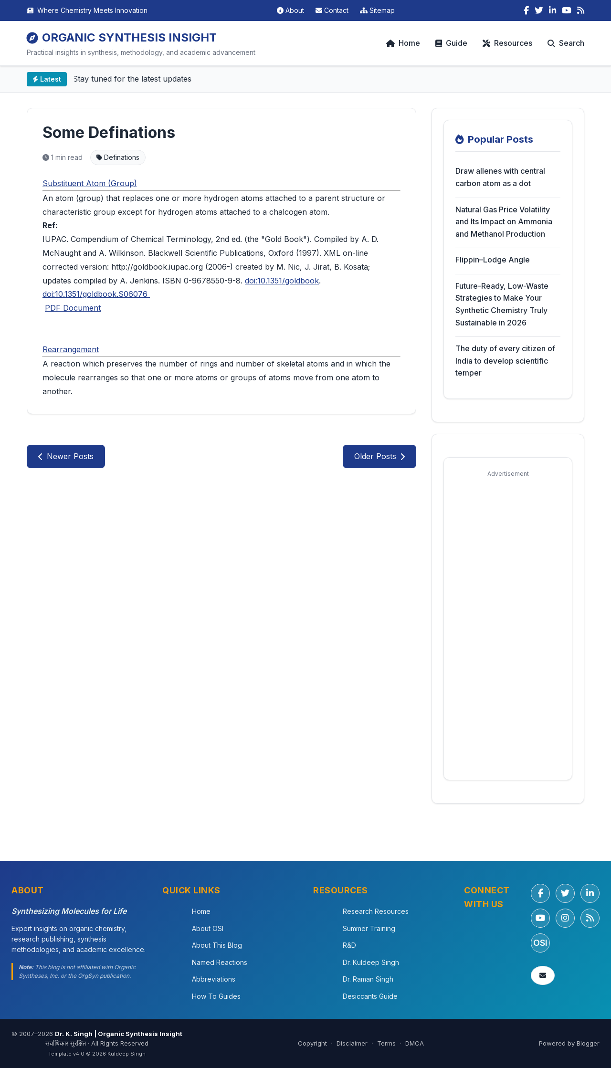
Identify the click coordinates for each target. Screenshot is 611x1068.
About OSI (207, 928)
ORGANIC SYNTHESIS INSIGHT (122, 37)
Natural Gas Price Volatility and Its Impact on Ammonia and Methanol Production (503, 222)
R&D (349, 945)
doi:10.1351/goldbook (282, 280)
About (290, 10)
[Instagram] (565, 918)
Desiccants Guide (370, 996)
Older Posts (379, 456)
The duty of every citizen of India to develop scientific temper (505, 360)
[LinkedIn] (552, 10)
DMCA (414, 1043)
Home (403, 43)
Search (566, 43)
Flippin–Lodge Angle (492, 259)
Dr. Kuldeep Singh (371, 962)
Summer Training (369, 928)
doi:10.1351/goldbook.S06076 (96, 294)
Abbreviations (213, 979)
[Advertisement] (507, 625)
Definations (117, 157)
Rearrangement (70, 349)
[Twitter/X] (565, 893)
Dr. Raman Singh (368, 979)
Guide (451, 43)
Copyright (312, 1043)
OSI (540, 943)
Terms (386, 1043)
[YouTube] (566, 10)
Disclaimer (352, 1043)
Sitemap (377, 10)
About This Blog (217, 945)
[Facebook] (526, 10)
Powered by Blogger (569, 1043)
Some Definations (108, 132)
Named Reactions (219, 962)
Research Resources (376, 911)
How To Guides (216, 996)
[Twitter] (539, 10)
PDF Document (73, 308)
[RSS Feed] (580, 10)
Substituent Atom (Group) (89, 183)
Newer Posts (66, 456)
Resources (507, 43)
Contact (332, 10)
